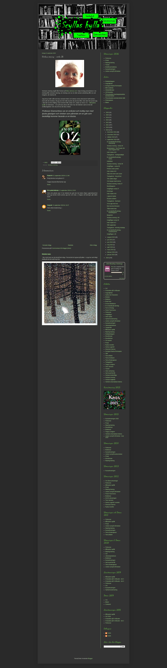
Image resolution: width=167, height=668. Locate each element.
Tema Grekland (109, 358)
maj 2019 (110, 244)
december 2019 (112, 132)
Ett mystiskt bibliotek (53, 190)
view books (121, 278)
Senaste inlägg (46, 245)
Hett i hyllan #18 (111, 193)
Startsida (70, 245)
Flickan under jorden (113, 168)
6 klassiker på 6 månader (112, 290)
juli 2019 (110, 239)
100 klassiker (109, 92)
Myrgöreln (110, 215)
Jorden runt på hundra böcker (113, 454)
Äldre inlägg (93, 245)
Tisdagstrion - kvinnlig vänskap (116, 227)
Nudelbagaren (111, 186)
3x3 (106, 288)
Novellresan (108, 336)
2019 (107, 130)
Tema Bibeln (109, 355)
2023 (107, 120)
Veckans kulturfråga (111, 375)
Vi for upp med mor (112, 203)
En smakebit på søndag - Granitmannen (114, 230)
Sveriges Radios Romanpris (113, 85)
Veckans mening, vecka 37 (114, 183)
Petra (112, 266)
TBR (106, 353)
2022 (107, 122)
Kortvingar (110, 191)
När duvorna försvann (113, 206)
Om (106, 600)
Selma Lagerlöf (109, 347)
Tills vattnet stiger (112, 178)
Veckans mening (53, 165)
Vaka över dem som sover (114, 173)
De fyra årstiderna (110, 303)
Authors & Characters (111, 295)
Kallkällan (110, 161)
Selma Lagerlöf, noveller (112, 502)
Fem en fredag (109, 308)
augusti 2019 (111, 237)
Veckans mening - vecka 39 (115, 146)
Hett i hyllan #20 (111, 152)
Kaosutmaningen (110, 69)
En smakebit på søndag (112, 306)
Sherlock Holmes (110, 349)
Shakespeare (109, 100)
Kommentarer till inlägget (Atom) (61, 248)
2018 (107, 257)
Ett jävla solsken (111, 198)
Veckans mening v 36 (113, 217)
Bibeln (107, 102)
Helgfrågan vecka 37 (113, 188)
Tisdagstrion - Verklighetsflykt (115, 154)
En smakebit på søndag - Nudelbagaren (114, 211)
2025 (107, 115)
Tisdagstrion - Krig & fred (114, 176)
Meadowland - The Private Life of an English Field (116, 149)
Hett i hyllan (108, 316)
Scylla (109, 633)
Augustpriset (108, 83)
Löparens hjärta (111, 196)
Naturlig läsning (109, 62)
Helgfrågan (108, 314)
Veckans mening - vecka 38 (115, 164)
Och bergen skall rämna (114, 181)
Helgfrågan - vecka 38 (113, 166)
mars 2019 (110, 249)
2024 (107, 117)
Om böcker (108, 340)
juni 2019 (110, 242)
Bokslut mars (46, 254)
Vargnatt (49, 205)
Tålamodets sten (112, 208)
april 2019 (110, 247)
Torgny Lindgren (110, 364)
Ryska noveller (109, 345)
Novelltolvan (109, 338)
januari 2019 (111, 254)
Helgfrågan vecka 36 (113, 220)
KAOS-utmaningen (110, 498)
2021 (107, 125)
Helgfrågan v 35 (111, 234)
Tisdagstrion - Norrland (113, 201)
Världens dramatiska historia (113, 382)
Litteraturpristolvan (110, 325)
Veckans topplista (110, 379)
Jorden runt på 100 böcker (112, 71)
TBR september (111, 225)
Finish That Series (110, 310)
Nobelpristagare (109, 81)
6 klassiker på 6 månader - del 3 (114, 579)
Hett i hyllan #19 (111, 171)
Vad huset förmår (110, 373)
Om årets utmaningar (111, 481)
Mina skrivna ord (71, 91)
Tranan (107, 65)
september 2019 (112, 139)
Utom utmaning (109, 371)
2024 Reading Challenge (114, 264)
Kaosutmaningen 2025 (112, 418)
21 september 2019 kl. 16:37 (61, 205)
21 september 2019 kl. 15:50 (67, 190)
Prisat (107, 60)
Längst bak (108, 327)
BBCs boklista (109, 88)
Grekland (108, 604)
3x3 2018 (108, 616)
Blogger (90, 658)
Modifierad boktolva (111, 67)
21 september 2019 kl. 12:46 (61, 175)
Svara (48, 184)
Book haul (108, 301)
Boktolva (107, 299)
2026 (107, 112)
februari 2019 (111, 252)
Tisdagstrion (108, 362)
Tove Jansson (109, 366)
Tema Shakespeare (111, 360)
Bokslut (107, 297)
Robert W (49, 175)
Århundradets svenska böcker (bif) (115, 98)
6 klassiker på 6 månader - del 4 (114, 581)
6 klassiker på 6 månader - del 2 (114, 621)
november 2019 (112, 134)
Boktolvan (108, 429)
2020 (107, 127)
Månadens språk (110, 329)
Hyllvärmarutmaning (111, 319)
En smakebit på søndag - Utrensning (114, 142)
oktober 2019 (111, 137)
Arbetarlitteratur (109, 90)
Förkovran (108, 58)
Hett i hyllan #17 (111, 222)
